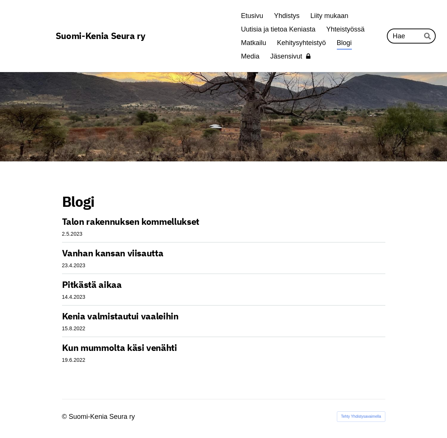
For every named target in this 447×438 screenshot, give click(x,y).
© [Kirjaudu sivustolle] (65, 416)
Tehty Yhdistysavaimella (361, 416)
